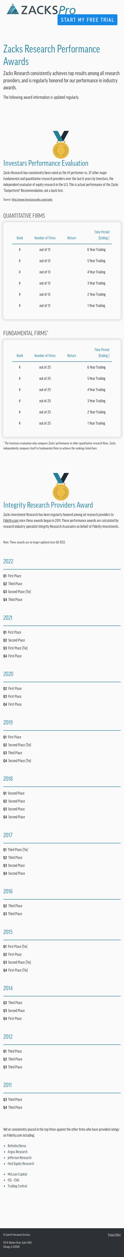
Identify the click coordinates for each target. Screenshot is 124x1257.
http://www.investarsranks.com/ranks (32, 199)
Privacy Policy (114, 1234)
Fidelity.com (10, 521)
